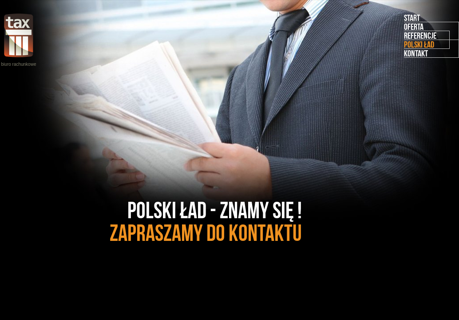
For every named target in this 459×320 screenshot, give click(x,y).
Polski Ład (419, 44)
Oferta (413, 27)
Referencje (420, 35)
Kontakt (416, 53)
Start (412, 18)
